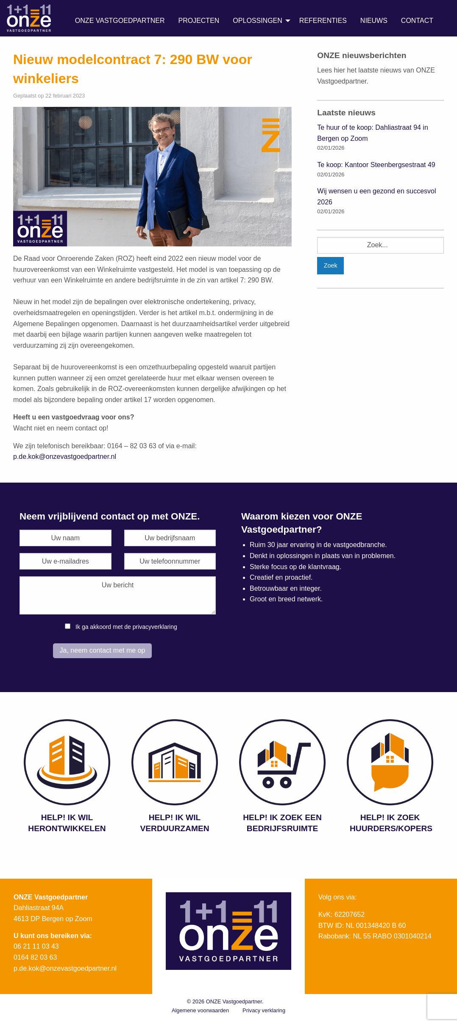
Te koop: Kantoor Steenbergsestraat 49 (376, 164)
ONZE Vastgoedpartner (120, 20)
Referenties (323, 20)
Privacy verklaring (263, 1010)
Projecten (198, 20)
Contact (417, 20)
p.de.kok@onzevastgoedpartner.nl (64, 456)
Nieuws (373, 20)
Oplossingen (257, 20)
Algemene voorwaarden (200, 1010)
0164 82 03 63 (35, 957)
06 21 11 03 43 (36, 946)
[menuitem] (120, 21)
